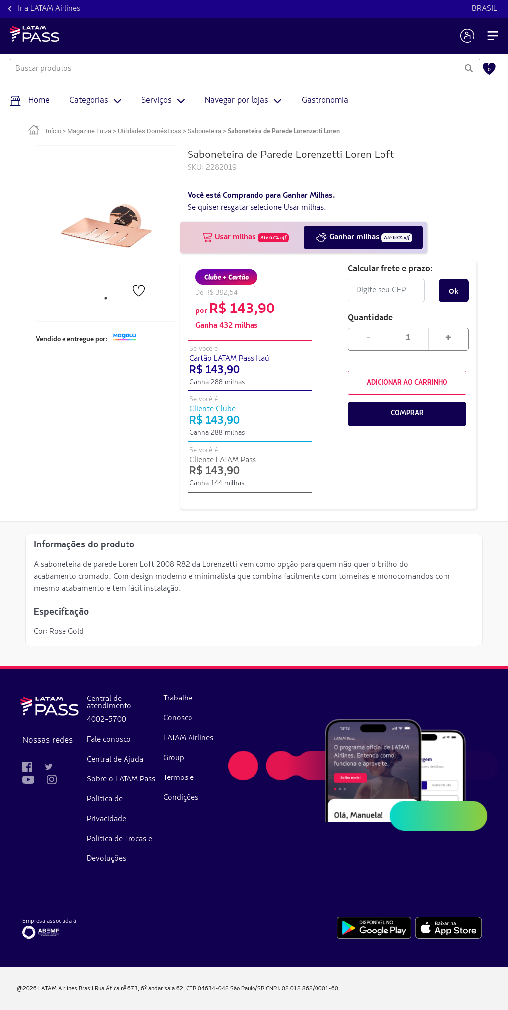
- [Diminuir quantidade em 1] (368, 338)
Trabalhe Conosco (177, 708)
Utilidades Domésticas (149, 131)
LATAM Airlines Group (188, 748)
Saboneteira (204, 131)
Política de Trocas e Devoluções (119, 849)
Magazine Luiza (89, 131)
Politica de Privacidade (106, 809)
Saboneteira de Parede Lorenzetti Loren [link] (284, 131)
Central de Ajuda (115, 760)
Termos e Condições (180, 788)
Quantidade (370, 317)
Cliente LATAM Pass (223, 460)
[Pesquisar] (468, 68)
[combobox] (233, 68)
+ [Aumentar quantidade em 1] (448, 338)
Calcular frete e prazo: (390, 268)
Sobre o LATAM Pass (121, 779)
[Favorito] (140, 292)
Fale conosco (109, 740)
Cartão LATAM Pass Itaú (229, 359)
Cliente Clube (213, 409)
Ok (453, 291)
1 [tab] (106, 298)
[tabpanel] (106, 226)
